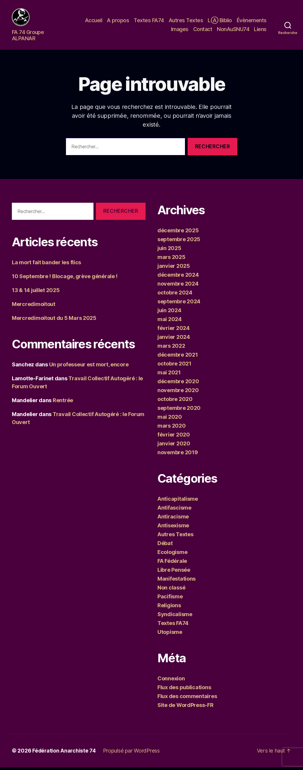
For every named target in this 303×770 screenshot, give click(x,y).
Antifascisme (174, 510)
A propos (118, 22)
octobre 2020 (175, 402)
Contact (202, 31)
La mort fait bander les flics (46, 265)
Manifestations (176, 581)
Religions (169, 608)
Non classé (171, 590)
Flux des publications (184, 690)
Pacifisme (170, 599)
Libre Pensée (173, 572)
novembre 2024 (178, 286)
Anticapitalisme (177, 501)
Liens (260, 31)
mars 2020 (171, 428)
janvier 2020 (173, 446)
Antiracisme (173, 519)
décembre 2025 (178, 233)
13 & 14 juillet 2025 (36, 293)
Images (179, 31)
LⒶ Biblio (220, 22)
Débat (165, 546)
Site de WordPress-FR (185, 708)
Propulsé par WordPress (132, 753)
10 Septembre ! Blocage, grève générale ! (64, 279)
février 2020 (173, 437)
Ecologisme (172, 555)
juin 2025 (169, 251)
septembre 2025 (178, 242)
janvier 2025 (173, 268)
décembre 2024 (178, 277)
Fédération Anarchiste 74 (64, 753)
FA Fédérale (172, 563)
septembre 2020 (179, 410)
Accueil (93, 22)
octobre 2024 (174, 295)
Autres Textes (186, 22)
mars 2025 (171, 260)
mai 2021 (169, 375)
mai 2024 (169, 322)
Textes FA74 (149, 22)
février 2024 (173, 331)
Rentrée (63, 403)
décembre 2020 (178, 384)
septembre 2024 (178, 304)
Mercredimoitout (33, 307)
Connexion (171, 681)
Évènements (252, 22)
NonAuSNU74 (233, 31)
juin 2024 (169, 313)
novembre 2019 (177, 455)
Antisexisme (173, 528)
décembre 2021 (177, 357)
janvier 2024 (173, 339)
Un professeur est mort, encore (89, 367)
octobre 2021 (174, 366)
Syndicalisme (174, 617)
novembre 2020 (178, 393)
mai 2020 (169, 419)
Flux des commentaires (187, 699)
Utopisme (169, 635)
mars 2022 (171, 348)
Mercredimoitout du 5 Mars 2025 (54, 321)
